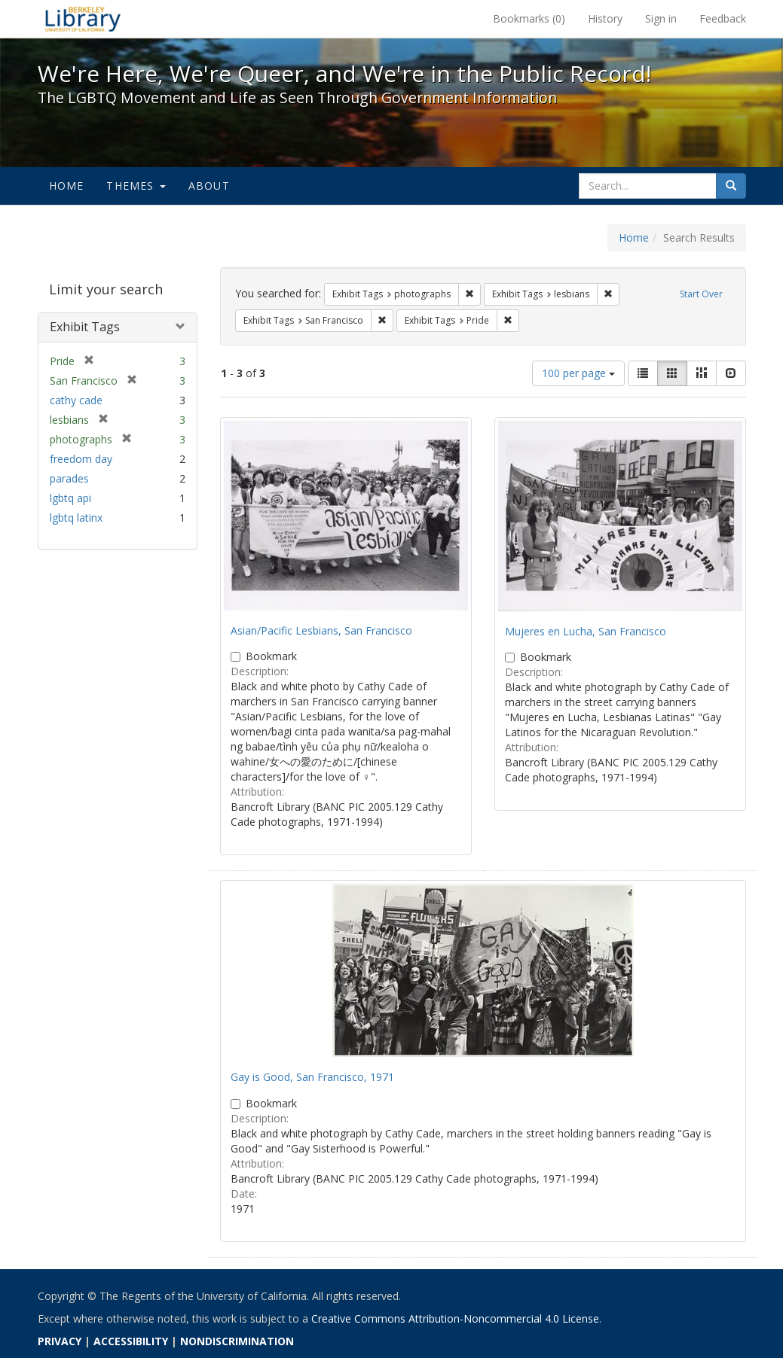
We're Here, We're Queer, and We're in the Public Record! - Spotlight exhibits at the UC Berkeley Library (82, 19)
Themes (135, 185)
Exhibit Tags (85, 326)
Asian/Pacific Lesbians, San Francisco (321, 630)
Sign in (661, 18)
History (605, 18)
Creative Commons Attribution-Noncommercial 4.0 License (455, 1318)
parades (69, 478)
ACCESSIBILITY (130, 1341)
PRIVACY (59, 1341)
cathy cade (76, 400)
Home (66, 185)
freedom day (81, 459)
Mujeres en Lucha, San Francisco (585, 631)
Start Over (701, 294)
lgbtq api (70, 498)
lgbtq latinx (76, 517)
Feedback (722, 18)
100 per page (578, 373)
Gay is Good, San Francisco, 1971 (312, 1077)
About (209, 185)
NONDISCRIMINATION (237, 1341)
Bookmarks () (529, 18)
